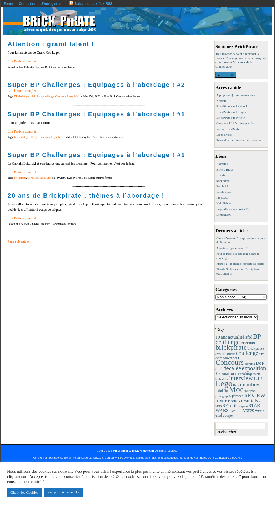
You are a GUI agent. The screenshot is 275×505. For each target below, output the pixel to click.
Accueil (221, 100)
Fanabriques (224, 192)
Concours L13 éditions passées (235, 123)
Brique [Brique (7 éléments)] (231, 353)
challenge (48, 96)
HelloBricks (223, 203)
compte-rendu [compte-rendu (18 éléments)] (227, 358)
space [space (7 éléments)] (244, 406)
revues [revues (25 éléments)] (234, 400)
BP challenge (21, 96)
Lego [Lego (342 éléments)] (223, 383)
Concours (60, 96)
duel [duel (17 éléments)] (218, 368)
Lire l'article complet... (23, 61)
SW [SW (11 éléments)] (232, 411)
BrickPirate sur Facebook (232, 106)
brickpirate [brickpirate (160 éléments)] (231, 347)
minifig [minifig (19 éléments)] (221, 390)
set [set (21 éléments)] (261, 400)
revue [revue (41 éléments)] (221, 400)
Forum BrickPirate (227, 129)
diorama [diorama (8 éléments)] (250, 363)
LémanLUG (223, 214)
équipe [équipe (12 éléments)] (228, 415)
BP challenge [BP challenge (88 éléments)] (238, 339)
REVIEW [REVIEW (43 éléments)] (254, 395)
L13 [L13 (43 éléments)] (258, 378)
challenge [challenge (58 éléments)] (247, 353)
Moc (76, 96)
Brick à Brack (224, 169)
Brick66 (221, 175)
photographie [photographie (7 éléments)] (223, 396)
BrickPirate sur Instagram (232, 112)
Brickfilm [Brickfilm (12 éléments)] (248, 343)
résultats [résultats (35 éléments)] (249, 400)
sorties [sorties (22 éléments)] (234, 405)
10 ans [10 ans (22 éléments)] (221, 337)
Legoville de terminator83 (232, 209)
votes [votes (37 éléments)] (248, 410)
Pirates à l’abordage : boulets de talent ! (240, 263)
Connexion (27, 4)
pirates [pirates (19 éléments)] (238, 395)
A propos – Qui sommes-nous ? (235, 95)
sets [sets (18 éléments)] (218, 405)
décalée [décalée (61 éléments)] (232, 368)
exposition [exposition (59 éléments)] (254, 368)
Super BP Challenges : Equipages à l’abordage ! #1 (96, 114)
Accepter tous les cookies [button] (63, 492)
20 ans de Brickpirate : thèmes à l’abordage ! (86, 195)
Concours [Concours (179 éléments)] (229, 362)
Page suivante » (18, 241)
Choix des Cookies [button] (24, 492)
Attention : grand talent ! (51, 44)
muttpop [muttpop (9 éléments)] (249, 391)
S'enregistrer (51, 4)
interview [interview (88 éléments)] (241, 378)
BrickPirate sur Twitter (230, 117)
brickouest (222, 180)
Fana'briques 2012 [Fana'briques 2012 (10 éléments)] (250, 374)
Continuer (226, 75)
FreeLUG (222, 197)
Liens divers (224, 134)
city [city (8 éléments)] (261, 353)
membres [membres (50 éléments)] (250, 384)
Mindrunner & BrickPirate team (133, 450)
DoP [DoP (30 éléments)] (260, 363)
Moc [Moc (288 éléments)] (236, 389)
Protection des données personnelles (238, 140)
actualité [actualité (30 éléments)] (236, 337)
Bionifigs (222, 163)
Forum (9, 4)
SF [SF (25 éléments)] (225, 405)
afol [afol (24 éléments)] (248, 337)
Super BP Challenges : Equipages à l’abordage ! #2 (96, 84)
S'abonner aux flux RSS (90, 4)
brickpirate (36, 96)
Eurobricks (223, 186)
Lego (70, 96)
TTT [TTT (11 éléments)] (239, 411)
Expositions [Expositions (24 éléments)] (226, 373)
